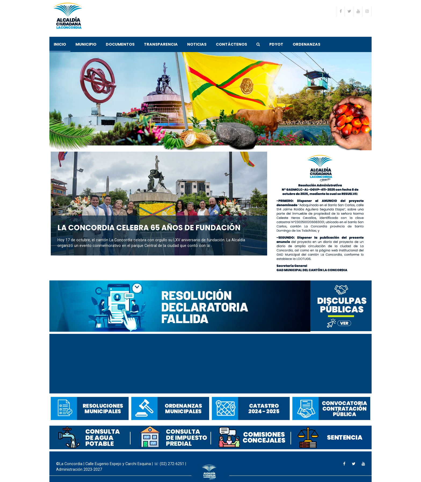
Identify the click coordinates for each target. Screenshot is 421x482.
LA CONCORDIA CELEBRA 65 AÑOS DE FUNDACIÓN (149, 227)
